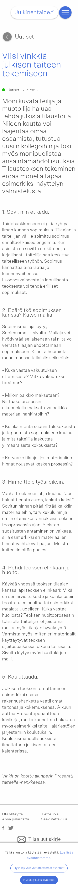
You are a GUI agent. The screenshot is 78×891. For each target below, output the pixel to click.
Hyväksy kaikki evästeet (39, 879)
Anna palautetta (15, 819)
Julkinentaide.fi (34, 12)
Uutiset (24, 37)
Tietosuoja (50, 814)
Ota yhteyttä (12, 814)
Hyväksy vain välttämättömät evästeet (39, 868)
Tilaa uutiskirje (44, 839)
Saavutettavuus (54, 819)
